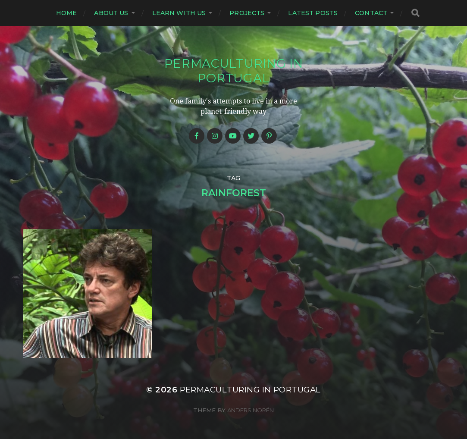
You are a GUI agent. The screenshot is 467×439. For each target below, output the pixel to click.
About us (111, 13)
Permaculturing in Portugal (233, 70)
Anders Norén (250, 410)
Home (66, 13)
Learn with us (179, 13)
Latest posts (313, 13)
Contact (371, 13)
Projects (246, 13)
